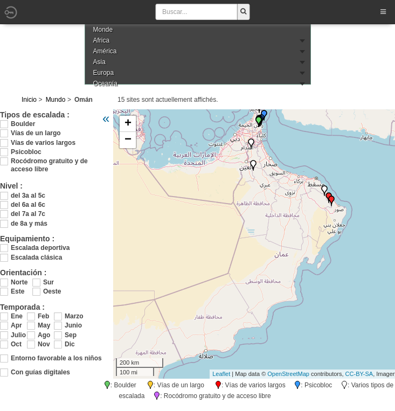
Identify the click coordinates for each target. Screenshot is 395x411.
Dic (70, 344)
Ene (17, 316)
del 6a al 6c (28, 204)
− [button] (127, 140)
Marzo (73, 316)
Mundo (56, 99)
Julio (18, 335)
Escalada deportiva (40, 248)
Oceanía (105, 83)
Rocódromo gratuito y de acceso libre (49, 161)
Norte (19, 282)
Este (17, 291)
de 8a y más (29, 223)
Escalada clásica (36, 257)
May (44, 325)
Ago (44, 335)
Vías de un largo (36, 133)
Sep (71, 335)
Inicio (29, 99)
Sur (48, 282)
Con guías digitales (40, 372)
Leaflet (221, 374)
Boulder (23, 124)
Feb (43, 316)
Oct (16, 344)
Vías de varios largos (43, 143)
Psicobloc (26, 152)
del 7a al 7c (28, 214)
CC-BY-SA (359, 374)
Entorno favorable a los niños (56, 358)
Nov (44, 344)
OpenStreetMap (288, 374)
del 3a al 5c (28, 195)
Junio (73, 325)
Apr (16, 325)
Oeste (52, 291)
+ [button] (127, 124)
